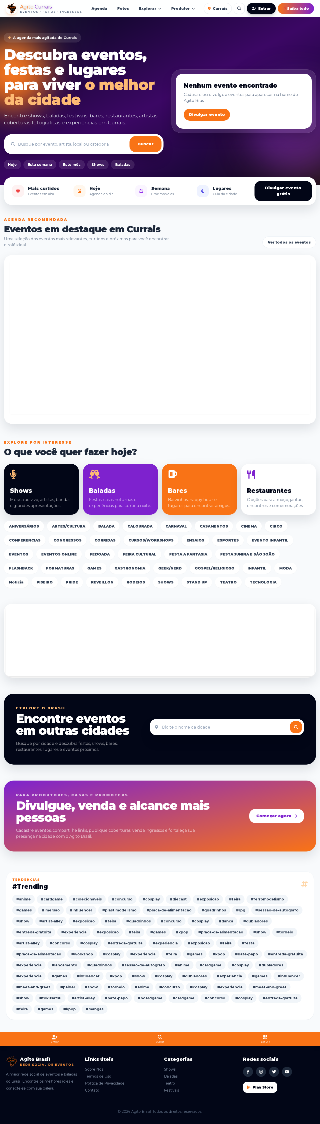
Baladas (122, 164)
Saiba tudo (296, 8)
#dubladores (255, 921)
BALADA (106, 526)
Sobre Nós (94, 1069)
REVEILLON (102, 582)
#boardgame (150, 998)
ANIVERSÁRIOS (24, 526)
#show (22, 921)
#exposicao (208, 899)
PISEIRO (44, 582)
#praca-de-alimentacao (169, 910)
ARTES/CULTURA (68, 526)
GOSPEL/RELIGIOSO (214, 568)
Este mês (71, 164)
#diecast (178, 899)
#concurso (122, 899)
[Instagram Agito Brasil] (261, 1072)
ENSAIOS (195, 540)
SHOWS (166, 582)
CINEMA (249, 526)
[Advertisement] (160, 337)
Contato (92, 1090)
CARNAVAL (176, 526)
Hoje (12, 164)
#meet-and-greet (33, 987)
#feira (234, 899)
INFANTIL (257, 568)
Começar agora (276, 816)
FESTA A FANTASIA (188, 554)
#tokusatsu (50, 998)
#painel (67, 987)
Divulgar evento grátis (283, 191)
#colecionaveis (87, 899)
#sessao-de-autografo (276, 910)
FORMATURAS (60, 568)
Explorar (150, 8)
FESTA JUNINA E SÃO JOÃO (247, 554)
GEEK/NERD (170, 568)
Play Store (260, 1087)
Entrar (261, 8)
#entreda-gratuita (33, 932)
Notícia (16, 582)
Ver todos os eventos (289, 242)
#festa (248, 943)
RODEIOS (135, 582)
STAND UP (196, 582)
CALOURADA (140, 526)
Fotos (123, 8)
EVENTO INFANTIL (270, 540)
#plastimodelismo (119, 910)
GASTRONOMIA (129, 568)
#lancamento (64, 965)
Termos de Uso (98, 1076)
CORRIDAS (105, 540)
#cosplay (151, 899)
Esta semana (40, 164)
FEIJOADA (100, 554)
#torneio (284, 932)
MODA (285, 568)
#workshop (82, 954)
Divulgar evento (207, 114)
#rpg (240, 910)
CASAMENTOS (214, 526)
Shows (98, 164)
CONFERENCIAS (24, 540)
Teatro (169, 1083)
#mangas (95, 1009)
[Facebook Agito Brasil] (248, 1072)
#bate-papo (246, 954)
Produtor (183, 8)
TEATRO (228, 582)
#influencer (81, 910)
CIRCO (276, 526)
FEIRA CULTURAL (139, 554)
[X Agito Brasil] (274, 1072)
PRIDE (72, 582)
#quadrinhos (214, 910)
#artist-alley (50, 921)
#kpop (182, 932)
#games (24, 910)
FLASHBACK (21, 568)
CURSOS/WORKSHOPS (151, 540)
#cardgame (52, 899)
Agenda (99, 8)
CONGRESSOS (68, 540)
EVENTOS (18, 554)
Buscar (146, 144)
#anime (23, 899)
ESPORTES (228, 540)
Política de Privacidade (104, 1083)
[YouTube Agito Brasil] (287, 1072)
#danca (226, 921)
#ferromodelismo (267, 899)
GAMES (94, 568)
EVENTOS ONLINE (59, 554)
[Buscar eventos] (239, 8)
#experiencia (73, 932)
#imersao (51, 910)
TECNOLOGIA (263, 582)
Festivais (171, 1090)
